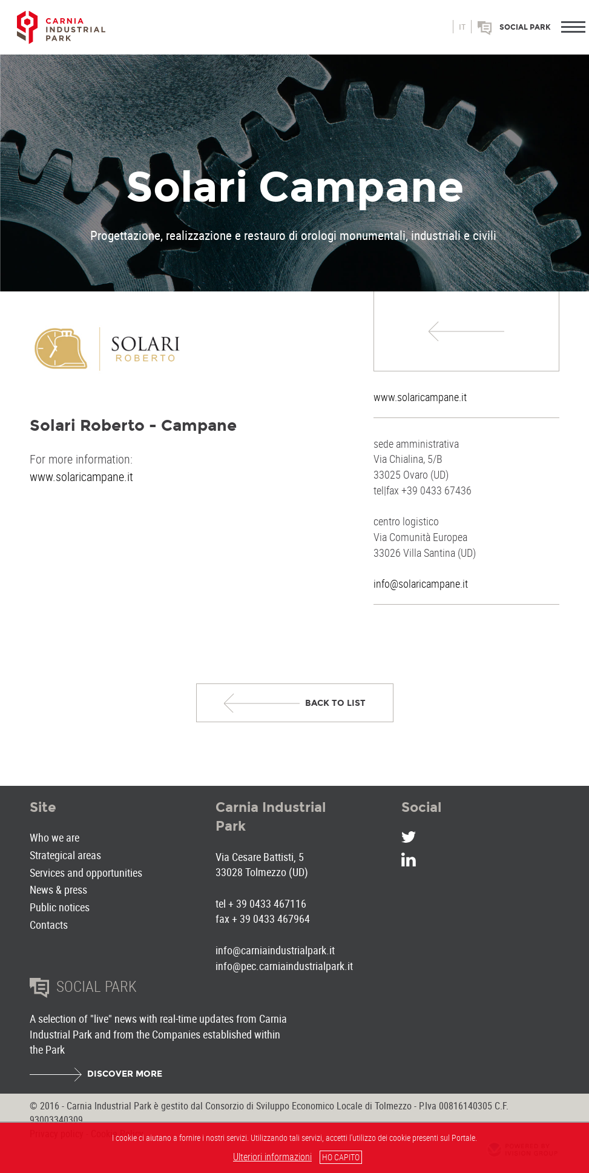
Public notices (60, 907)
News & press (58, 889)
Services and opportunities (86, 872)
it (462, 27)
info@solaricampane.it (420, 583)
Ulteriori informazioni (272, 1156)
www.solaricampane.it (420, 397)
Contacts (49, 924)
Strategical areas (65, 855)
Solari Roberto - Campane (133, 425)
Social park (525, 27)
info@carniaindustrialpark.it (275, 950)
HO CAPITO (341, 1157)
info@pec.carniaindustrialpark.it (284, 966)
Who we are (54, 837)
